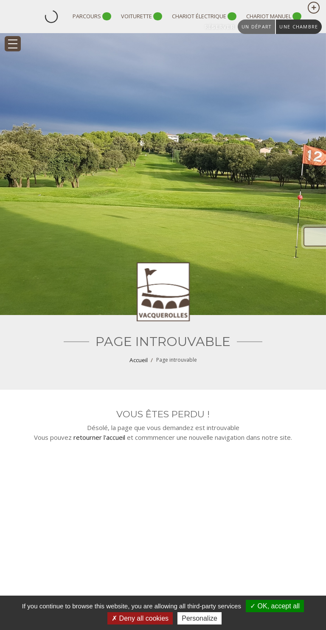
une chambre (298, 26)
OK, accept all (275, 606)
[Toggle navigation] (13, 43)
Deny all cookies (140, 618)
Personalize (199, 618)
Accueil (138, 360)
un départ (256, 26)
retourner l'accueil (99, 437)
